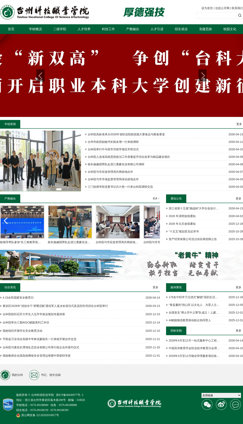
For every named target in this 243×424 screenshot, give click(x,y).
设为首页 (207, 8)
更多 (239, 124)
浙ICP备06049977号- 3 (69, 394)
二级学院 (59, 29)
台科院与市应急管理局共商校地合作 (118, 242)
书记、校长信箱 (45, 375)
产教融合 (132, 29)
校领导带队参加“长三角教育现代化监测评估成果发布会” (35, 242)
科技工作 (108, 29)
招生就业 (181, 29)
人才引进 (156, 29)
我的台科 (11, 375)
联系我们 (237, 8)
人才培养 (84, 29)
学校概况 (35, 29)
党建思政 (205, 29)
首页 (11, 29)
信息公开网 (222, 8)
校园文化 (229, 29)
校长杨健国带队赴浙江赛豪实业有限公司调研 (76, 242)
